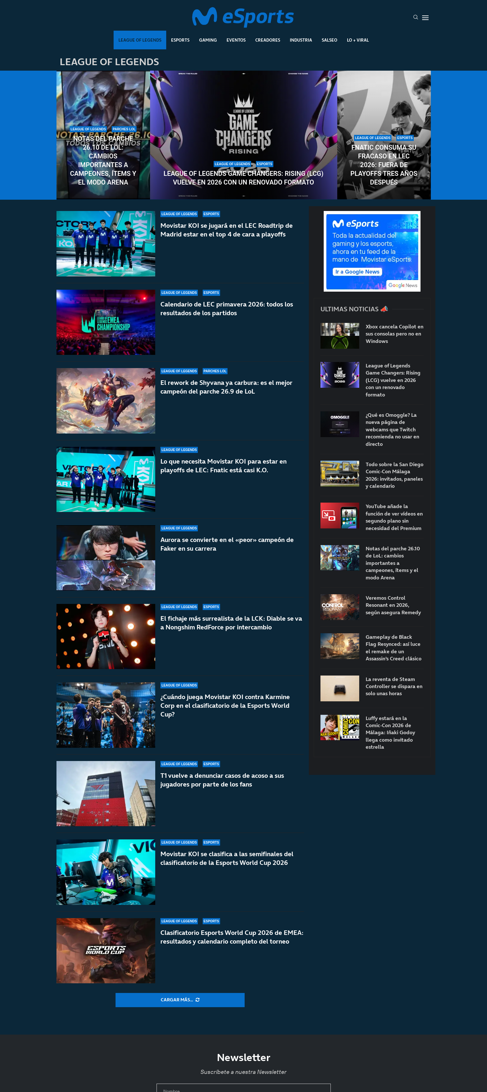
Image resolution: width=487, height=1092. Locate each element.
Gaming (208, 40)
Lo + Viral (358, 40)
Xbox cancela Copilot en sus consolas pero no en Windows (394, 334)
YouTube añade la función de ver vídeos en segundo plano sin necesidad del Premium (394, 517)
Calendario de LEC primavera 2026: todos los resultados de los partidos (226, 308)
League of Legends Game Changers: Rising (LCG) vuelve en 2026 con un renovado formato (243, 178)
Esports (180, 40)
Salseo (329, 40)
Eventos (236, 40)
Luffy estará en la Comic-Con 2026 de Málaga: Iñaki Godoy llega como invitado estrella (390, 733)
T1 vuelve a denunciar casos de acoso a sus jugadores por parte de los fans (222, 782)
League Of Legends (139, 40)
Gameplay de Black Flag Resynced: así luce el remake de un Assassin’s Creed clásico (393, 647)
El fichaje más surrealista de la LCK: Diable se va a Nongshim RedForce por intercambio (231, 623)
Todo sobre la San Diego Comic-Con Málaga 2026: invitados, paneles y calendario (394, 475)
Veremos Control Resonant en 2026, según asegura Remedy (393, 605)
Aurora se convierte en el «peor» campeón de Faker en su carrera (227, 544)
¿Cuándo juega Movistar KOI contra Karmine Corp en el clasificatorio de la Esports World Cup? (225, 705)
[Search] (415, 18)
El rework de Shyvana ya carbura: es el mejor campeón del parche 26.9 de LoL (226, 387)
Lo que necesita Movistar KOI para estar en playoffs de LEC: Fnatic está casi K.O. (223, 466)
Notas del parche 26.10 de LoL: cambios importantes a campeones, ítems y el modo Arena (103, 160)
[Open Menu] (425, 18)
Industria (301, 40)
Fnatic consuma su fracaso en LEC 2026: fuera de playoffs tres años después (383, 165)
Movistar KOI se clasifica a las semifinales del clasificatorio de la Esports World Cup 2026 (226, 869)
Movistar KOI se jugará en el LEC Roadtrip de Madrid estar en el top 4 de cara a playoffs (226, 230)
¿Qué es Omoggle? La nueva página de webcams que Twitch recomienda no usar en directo (392, 429)
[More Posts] (180, 1000)
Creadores (267, 40)
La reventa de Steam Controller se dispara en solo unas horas (394, 686)
